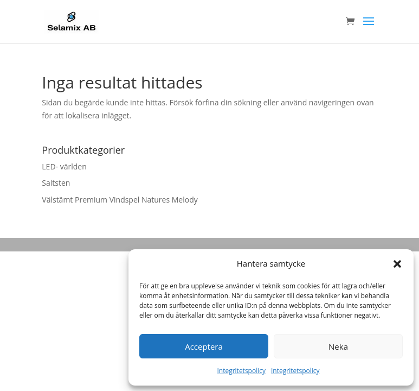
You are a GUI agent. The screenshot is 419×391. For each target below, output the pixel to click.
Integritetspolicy (241, 370)
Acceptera (204, 346)
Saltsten (56, 183)
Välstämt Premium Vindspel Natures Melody (119, 199)
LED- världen (64, 166)
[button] (397, 263)
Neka (338, 346)
